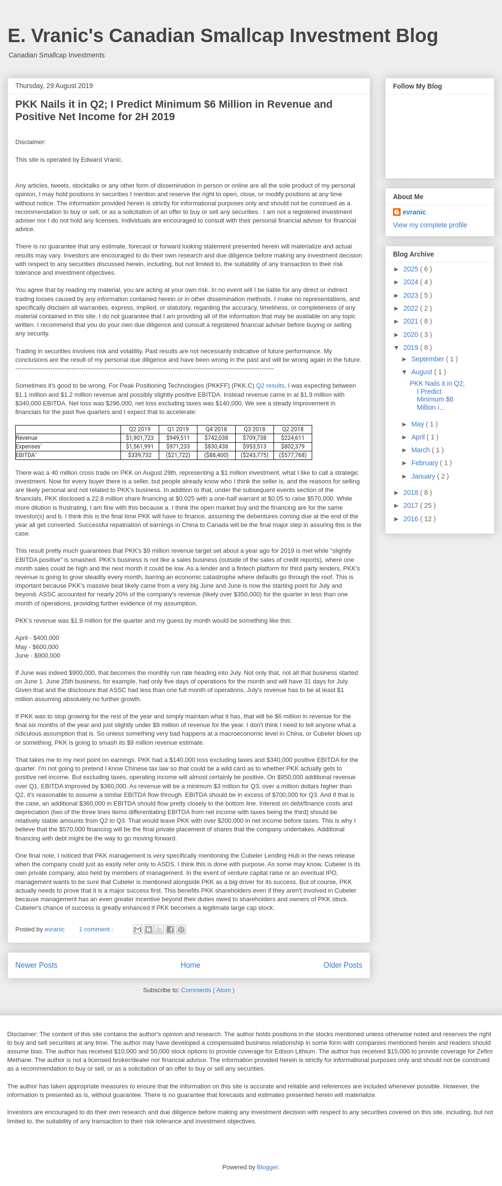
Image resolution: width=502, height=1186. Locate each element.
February (425, 463)
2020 (412, 334)
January (424, 476)
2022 (412, 308)
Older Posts (343, 965)
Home (191, 965)
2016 (412, 519)
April (418, 437)
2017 (412, 505)
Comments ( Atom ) (208, 990)
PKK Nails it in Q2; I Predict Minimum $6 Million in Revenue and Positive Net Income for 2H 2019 (174, 110)
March (421, 450)
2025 (412, 269)
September (428, 359)
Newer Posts (36, 965)
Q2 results (270, 385)
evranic (414, 212)
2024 (412, 282)
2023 (412, 295)
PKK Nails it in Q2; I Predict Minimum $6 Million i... (437, 395)
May (418, 424)
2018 (412, 492)
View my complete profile (430, 225)
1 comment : (97, 929)
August (422, 372)
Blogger (267, 1167)
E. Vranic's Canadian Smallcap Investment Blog (223, 35)
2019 (412, 347)
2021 (412, 321)
